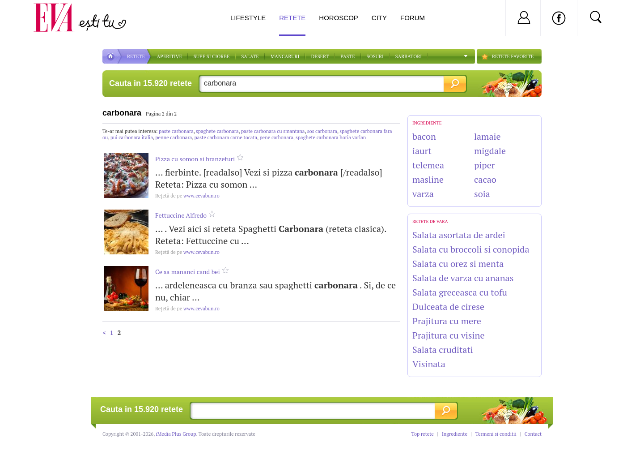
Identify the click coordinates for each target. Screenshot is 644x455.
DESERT (320, 56)
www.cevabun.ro (187, 196)
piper (484, 165)
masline (428, 179)
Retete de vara (430, 221)
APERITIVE (169, 56)
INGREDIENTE (427, 123)
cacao (485, 179)
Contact (533, 434)
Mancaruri (285, 56)
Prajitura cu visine (448, 335)
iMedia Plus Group (176, 434)
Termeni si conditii (496, 434)
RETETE (136, 56)
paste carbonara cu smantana (273, 131)
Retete (292, 25)
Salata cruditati (442, 349)
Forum (412, 17)
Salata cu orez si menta (458, 264)
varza (423, 194)
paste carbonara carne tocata (226, 137)
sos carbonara (322, 131)
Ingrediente (454, 434)
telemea (428, 165)
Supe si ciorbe (212, 56)
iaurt (422, 151)
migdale (490, 151)
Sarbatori (408, 56)
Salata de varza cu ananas (462, 278)
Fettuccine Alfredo (181, 215)
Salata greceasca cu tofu (459, 292)
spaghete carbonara (217, 131)
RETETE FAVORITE (513, 56)
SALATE (249, 56)
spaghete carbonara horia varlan (331, 137)
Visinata (428, 364)
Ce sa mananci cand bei (187, 271)
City (379, 17)
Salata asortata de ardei (458, 235)
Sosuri (375, 56)
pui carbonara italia (131, 137)
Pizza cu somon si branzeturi (195, 159)
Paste (347, 56)
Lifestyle (248, 17)
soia (482, 194)
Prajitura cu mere (446, 321)
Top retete (422, 434)
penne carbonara (173, 137)
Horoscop (338, 17)
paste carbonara (176, 131)
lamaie (487, 136)
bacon (424, 136)
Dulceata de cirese (448, 306)
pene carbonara (276, 137)
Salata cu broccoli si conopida (471, 249)
